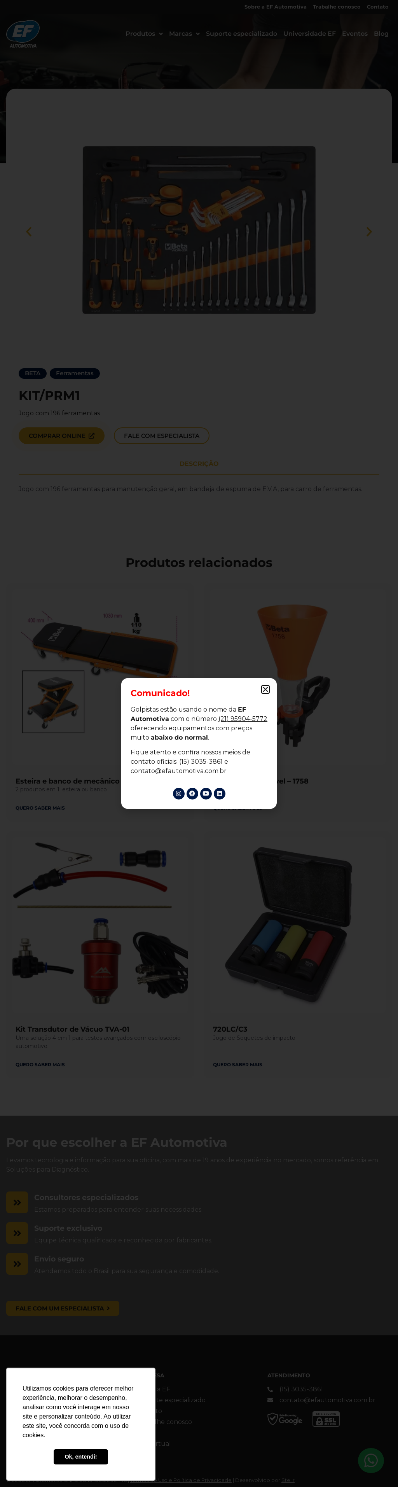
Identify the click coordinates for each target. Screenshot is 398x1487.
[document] (199, 743)
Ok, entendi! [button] (81, 1457)
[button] (265, 689)
